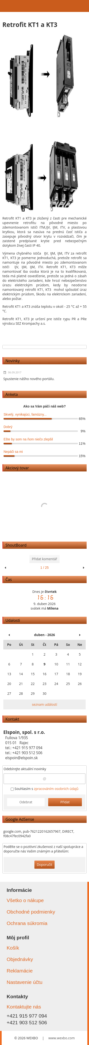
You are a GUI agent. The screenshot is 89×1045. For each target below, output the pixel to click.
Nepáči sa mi (13, 452)
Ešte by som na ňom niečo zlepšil (28, 439)
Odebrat (25, 802)
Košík (13, 948)
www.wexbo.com (61, 1038)
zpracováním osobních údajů (56, 788)
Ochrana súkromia (27, 923)
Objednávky (20, 959)
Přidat (65, 802)
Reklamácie (20, 970)
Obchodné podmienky (31, 911)
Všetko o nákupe (25, 900)
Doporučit (44, 864)
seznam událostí (44, 704)
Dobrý (8, 427)
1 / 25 (44, 568)
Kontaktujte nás (24, 1006)
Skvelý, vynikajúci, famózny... (25, 414)
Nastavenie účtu (24, 982)
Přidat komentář (44, 559)
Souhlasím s (45, 788)
